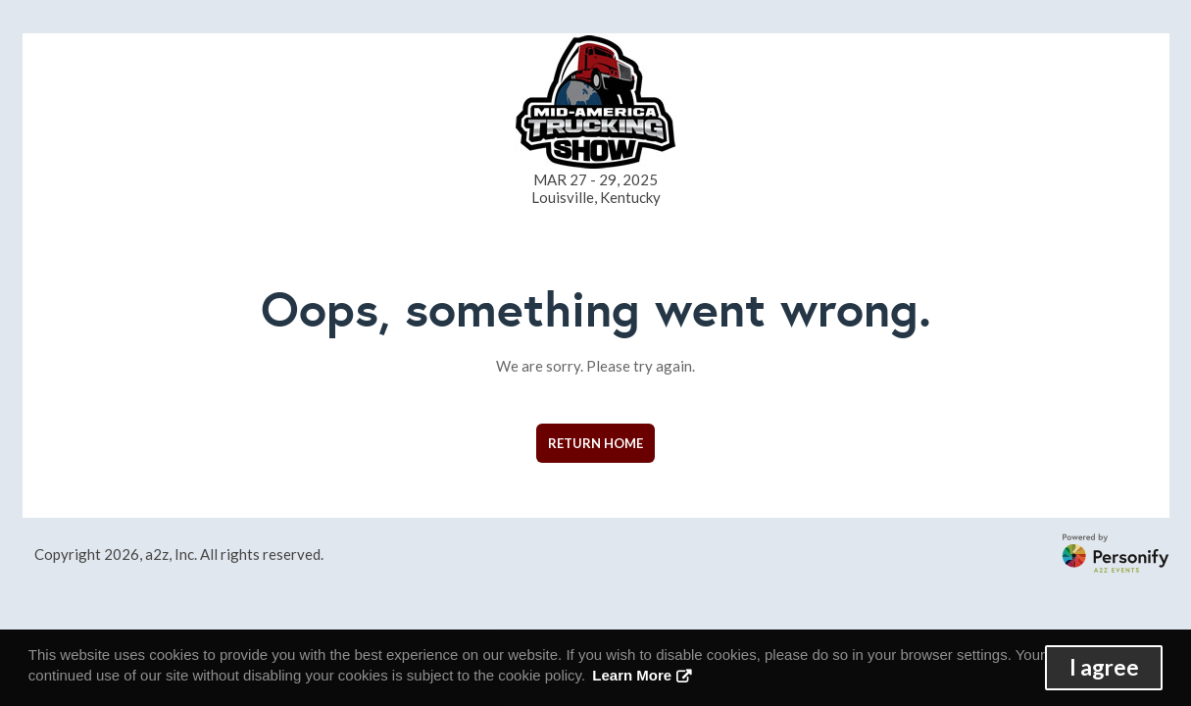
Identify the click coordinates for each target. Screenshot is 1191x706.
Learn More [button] (631, 675)
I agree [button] (1104, 667)
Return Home (595, 443)
